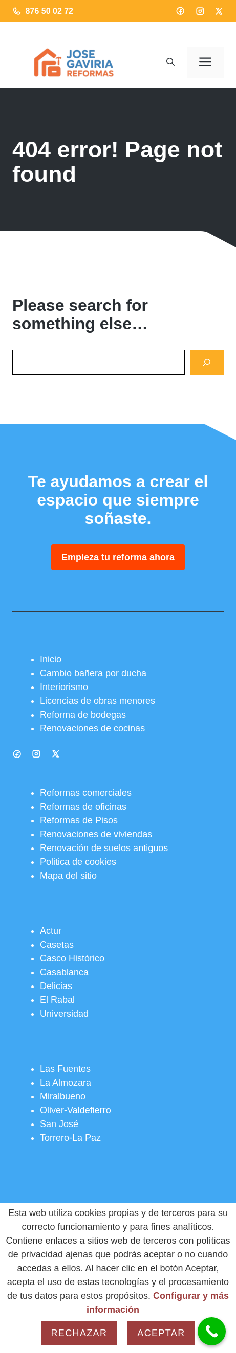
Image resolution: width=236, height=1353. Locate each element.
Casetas (57, 944)
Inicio (50, 659)
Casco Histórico (72, 958)
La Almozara (65, 1082)
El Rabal (57, 1000)
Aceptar (161, 1333)
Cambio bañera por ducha (93, 673)
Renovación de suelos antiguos (104, 848)
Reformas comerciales (86, 793)
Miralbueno (62, 1096)
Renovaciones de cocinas (92, 728)
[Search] (207, 362)
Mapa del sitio (68, 875)
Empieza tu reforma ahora (118, 557)
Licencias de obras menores (97, 701)
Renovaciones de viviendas (96, 834)
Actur (50, 931)
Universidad (64, 1013)
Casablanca (64, 972)
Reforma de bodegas (83, 714)
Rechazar (79, 1333)
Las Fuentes (65, 1069)
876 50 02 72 (49, 11)
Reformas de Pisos (79, 820)
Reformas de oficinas (83, 806)
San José (59, 1124)
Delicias (56, 986)
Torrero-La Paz (70, 1138)
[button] (170, 62)
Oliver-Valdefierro (75, 1110)
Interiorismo (64, 687)
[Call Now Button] (212, 1331)
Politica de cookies (78, 862)
